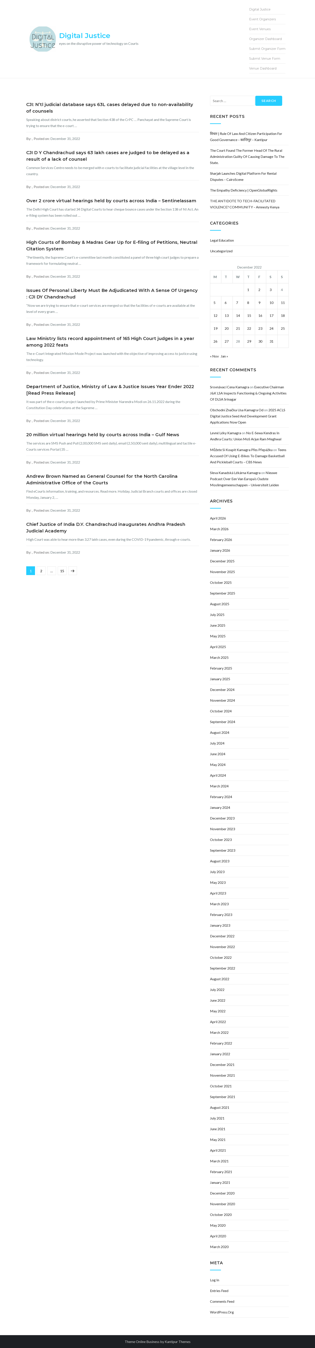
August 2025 (219, 604)
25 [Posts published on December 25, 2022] (283, 328)
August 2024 (219, 732)
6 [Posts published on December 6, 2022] (226, 302)
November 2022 (222, 947)
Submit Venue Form (264, 59)
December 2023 (222, 818)
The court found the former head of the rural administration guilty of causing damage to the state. (247, 156)
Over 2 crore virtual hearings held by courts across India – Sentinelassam (111, 200)
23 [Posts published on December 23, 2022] (260, 328)
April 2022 (218, 1022)
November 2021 (222, 1075)
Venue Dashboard (262, 68)
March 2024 (219, 786)
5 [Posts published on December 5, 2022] (214, 302)
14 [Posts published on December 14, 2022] (238, 315)
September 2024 (222, 722)
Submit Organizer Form (267, 49)
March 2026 (219, 529)
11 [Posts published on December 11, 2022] (283, 302)
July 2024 (217, 743)
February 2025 (221, 668)
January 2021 (220, 1182)
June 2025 (217, 625)
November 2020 (222, 1204)
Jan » (224, 356)
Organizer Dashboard (265, 39)
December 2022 (222, 936)
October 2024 (221, 711)
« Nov (214, 356)
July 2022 (217, 989)
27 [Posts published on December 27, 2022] (227, 341)
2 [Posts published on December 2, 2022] (259, 290)
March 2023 (219, 904)
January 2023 (220, 925)
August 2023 (219, 861)
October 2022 (221, 957)
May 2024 (218, 764)
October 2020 (221, 1214)
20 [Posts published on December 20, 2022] (227, 328)
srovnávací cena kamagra (229, 387)
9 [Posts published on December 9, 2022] (259, 302)
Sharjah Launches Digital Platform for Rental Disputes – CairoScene (243, 176)
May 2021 (218, 1139)
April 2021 (218, 1150)
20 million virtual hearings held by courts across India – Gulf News (102, 434)
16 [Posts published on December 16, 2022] (260, 315)
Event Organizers (262, 19)
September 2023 (222, 850)
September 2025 (222, 593)
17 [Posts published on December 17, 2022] (271, 315)
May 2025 (218, 636)
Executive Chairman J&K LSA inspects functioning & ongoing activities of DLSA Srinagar (248, 393)
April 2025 (218, 647)
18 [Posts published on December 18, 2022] (283, 315)
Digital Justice (84, 35)
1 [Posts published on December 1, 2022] (248, 290)
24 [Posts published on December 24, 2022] (271, 328)
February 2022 (221, 1043)
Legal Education (222, 240)
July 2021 (217, 1118)
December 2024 (222, 689)
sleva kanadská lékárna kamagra (235, 473)
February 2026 (221, 539)
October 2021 (221, 1086)
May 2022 (218, 1011)
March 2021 (219, 1161)
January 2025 (220, 679)
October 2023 (221, 839)
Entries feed (219, 1291)
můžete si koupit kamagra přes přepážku (241, 450)
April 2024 (218, 775)
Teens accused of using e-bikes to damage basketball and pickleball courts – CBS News (248, 456)
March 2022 (219, 1032)
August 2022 (219, 979)
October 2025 (221, 582)
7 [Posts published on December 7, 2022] (237, 302)
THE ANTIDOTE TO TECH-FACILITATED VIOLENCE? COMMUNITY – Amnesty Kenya (244, 204)
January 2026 (220, 550)
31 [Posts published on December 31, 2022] (271, 341)
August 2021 (219, 1107)
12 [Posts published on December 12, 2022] (215, 315)
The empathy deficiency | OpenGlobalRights (243, 190)
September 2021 (222, 1097)
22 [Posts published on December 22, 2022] (249, 328)
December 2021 (222, 1064)
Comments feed (222, 1301)
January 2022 (220, 1054)
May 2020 (218, 1225)
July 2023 (217, 872)
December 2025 (222, 561)
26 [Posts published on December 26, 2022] (215, 341)
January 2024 (220, 807)
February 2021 (221, 1172)
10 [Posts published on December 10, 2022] (271, 302)
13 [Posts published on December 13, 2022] (227, 315)
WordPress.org (222, 1312)
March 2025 (219, 657)
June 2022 (217, 1000)
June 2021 (217, 1129)
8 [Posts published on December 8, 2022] (248, 302)
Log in (214, 1280)
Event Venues (260, 29)
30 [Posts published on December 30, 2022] (260, 341)
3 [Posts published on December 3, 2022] (270, 290)
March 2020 (219, 1247)
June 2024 (217, 754)
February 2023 (221, 914)
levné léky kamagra (225, 433)
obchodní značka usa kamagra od (236, 410)
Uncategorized (221, 251)
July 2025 (217, 614)
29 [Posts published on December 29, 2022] (249, 341)
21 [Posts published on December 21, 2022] (238, 328)
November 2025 (222, 572)
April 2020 (218, 1236)
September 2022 (222, 968)
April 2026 (218, 518)
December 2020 (222, 1193)
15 (63, 569)
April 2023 (218, 893)
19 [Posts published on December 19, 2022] (215, 328)
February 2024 (221, 797)
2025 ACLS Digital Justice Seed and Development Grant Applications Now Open (247, 416)
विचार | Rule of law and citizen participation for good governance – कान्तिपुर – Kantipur (246, 136)
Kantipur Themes (178, 1341)
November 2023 (222, 829)
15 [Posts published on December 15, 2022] (249, 315)
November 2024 (222, 700)
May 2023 (218, 882)
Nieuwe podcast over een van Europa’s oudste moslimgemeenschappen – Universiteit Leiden (244, 479)
